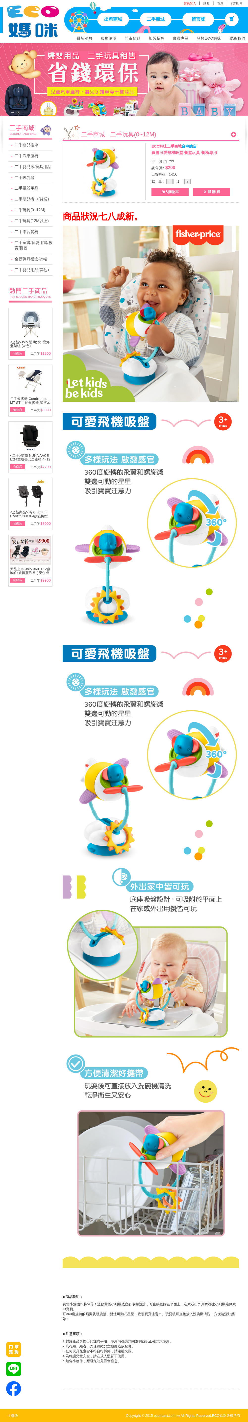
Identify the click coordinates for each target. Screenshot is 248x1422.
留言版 (198, 19)
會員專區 (181, 38)
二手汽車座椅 (26, 156)
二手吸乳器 (24, 177)
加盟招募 (157, 38)
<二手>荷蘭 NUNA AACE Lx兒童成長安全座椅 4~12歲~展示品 (30, 459)
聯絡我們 (237, 38)
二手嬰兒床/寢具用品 (33, 167)
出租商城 (113, 19)
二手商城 (156, 19)
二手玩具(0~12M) (30, 210)
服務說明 (109, 38)
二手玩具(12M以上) (32, 221)
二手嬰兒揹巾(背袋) (32, 199)
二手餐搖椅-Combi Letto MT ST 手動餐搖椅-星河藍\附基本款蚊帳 (30, 402)
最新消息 (85, 38)
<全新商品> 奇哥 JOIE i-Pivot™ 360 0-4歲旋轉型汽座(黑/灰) (29, 516)
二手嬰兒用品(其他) (32, 270)
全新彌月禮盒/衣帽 (31, 259)
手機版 (13, 1416)
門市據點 (133, 38)
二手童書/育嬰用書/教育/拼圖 (33, 245)
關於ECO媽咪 (209, 38)
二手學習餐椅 (26, 232)
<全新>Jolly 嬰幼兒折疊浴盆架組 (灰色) (30, 344)
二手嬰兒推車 (26, 145)
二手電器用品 (26, 188)
